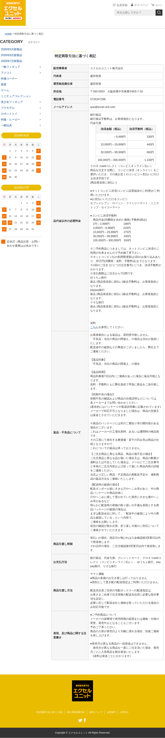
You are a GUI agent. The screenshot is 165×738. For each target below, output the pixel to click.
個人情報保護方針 (76, 712)
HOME (8, 33)
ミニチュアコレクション (16, 96)
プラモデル (8, 107)
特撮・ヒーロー (10, 119)
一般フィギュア (10, 66)
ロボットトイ (9, 113)
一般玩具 (6, 125)
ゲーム (5, 90)
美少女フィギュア (12, 102)
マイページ (140, 5)
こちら (94, 327)
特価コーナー (9, 78)
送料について (97, 712)
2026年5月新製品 (11, 49)
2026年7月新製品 (11, 61)
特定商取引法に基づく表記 (47, 712)
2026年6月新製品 (11, 55)
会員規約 (113, 712)
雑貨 (3, 84)
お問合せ (127, 712)
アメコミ (6, 72)
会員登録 (121, 5)
